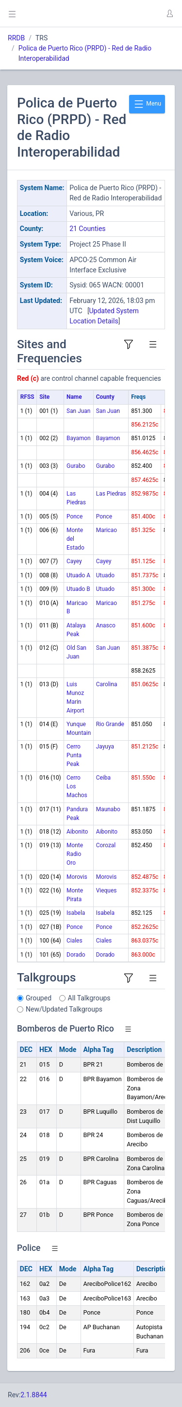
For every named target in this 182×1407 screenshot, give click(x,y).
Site (44, 396)
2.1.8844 (33, 1395)
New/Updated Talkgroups (64, 1009)
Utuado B (78, 589)
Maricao (106, 530)
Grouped (38, 998)
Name (74, 396)
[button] (169, 13)
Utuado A (78, 575)
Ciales (74, 940)
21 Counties (87, 228)
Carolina (106, 684)
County (105, 396)
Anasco (106, 625)
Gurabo (75, 466)
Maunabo (108, 809)
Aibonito (77, 831)
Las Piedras (111, 493)
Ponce (74, 516)
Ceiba (103, 777)
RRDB (16, 38)
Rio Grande (110, 724)
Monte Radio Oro (74, 854)
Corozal (106, 845)
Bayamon (78, 438)
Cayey (74, 561)
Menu (147, 104)
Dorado (75, 954)
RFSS (27, 396)
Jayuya (105, 746)
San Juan (78, 411)
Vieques (106, 890)
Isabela (75, 912)
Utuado (105, 575)
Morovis (76, 876)
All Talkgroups (89, 998)
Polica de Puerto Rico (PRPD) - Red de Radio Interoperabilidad (84, 53)
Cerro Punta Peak (74, 755)
